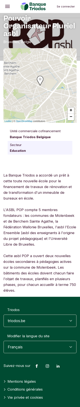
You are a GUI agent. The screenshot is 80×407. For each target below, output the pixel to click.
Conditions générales (23, 389)
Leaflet (8, 121)
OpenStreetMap (24, 121)
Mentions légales (19, 381)
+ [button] (71, 110)
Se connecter (66, 6)
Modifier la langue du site (28, 336)
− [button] (71, 117)
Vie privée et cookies (23, 397)
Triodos (13, 310)
